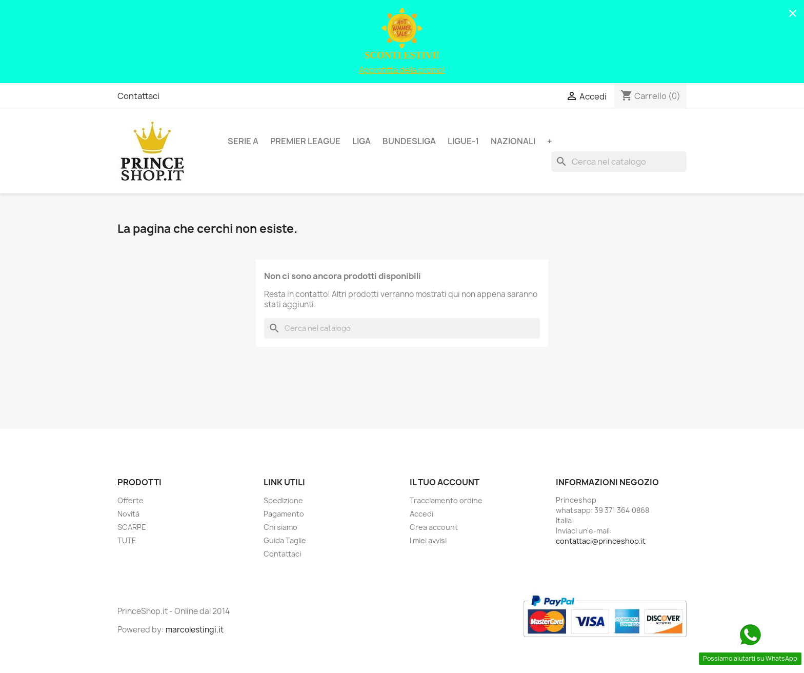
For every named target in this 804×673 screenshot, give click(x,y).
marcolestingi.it (195, 629)
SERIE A (243, 141)
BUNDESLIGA (409, 141)
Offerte (130, 500)
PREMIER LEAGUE (305, 141)
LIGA (361, 141)
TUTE (126, 540)
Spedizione (283, 500)
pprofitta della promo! (404, 70)
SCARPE (131, 527)
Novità (128, 514)
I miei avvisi (428, 540)
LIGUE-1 (463, 141)
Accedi (421, 514)
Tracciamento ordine (446, 500)
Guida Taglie (285, 540)
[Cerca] (619, 161)
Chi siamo (280, 527)
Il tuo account (444, 482)
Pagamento (284, 514)
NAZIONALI (513, 141)
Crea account (434, 527)
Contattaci (138, 96)
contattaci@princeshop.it (601, 541)
